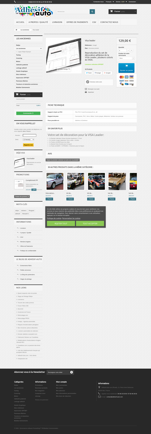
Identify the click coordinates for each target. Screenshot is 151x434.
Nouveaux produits (41, 388)
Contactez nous (109, 22)
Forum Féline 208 (23, 306)
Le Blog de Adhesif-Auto (29, 259)
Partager (98, 73)
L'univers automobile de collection (28, 331)
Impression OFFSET (22, 77)
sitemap (37, 396)
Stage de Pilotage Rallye (25, 296)
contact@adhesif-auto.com (115, 397)
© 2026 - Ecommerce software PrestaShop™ (28, 428)
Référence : (88, 45)
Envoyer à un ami (93, 89)
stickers (23, 210)
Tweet (89, 73)
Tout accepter (90, 223)
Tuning (18, 55)
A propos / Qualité (38, 22)
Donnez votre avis (96, 82)
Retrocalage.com (23, 315)
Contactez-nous (98, 2)
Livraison (57, 22)
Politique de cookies (54, 218)
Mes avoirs (59, 388)
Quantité (121, 47)
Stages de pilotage (26, 279)
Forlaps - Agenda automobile (26, 321)
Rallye (18, 45)
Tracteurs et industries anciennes (27, 84)
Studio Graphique (22, 71)
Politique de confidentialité (28, 250)
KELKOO (20, 309)
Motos (18, 61)
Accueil (20, 22)
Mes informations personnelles (66, 393)
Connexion (132, 2)
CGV (94, 22)
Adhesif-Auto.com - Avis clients (27, 355)
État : (86, 48)
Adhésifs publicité (22, 64)
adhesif (17, 213)
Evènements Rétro (26, 265)
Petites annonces (25, 270)
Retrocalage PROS (23, 318)
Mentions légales (25, 241)
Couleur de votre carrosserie (123, 54)
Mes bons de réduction (63, 396)
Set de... (110, 193)
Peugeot (31, 210)
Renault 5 (25, 213)
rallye (17, 210)
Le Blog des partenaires (27, 274)
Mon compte (61, 382)
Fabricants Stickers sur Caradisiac (28, 337)
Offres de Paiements (77, 22)
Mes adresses (60, 390)
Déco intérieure (21, 74)
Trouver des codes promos (26, 302)
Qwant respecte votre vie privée (27, 293)
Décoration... (50, 193)
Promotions (22, 174)
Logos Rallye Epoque (24, 51)
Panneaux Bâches (22, 81)
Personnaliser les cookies (71, 218)
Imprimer (91, 92)
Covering (19, 58)
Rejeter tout (61, 223)
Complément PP (32, 180)
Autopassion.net (22, 358)
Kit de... (69, 193)
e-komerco (21, 299)
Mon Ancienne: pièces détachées (28, 328)
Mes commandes (61, 385)
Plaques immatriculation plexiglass (28, 324)
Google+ (107, 73)
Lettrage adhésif (21, 68)
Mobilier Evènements (23, 87)
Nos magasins (39, 390)
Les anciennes (21, 48)
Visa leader (31, 158)
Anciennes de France (24, 312)
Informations (23, 222)
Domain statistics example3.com (27, 334)
